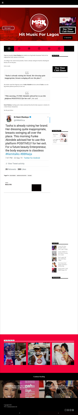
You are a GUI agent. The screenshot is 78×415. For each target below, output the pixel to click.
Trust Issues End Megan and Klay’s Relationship (62, 264)
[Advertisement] (60, 103)
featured (13, 175)
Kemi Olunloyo (21, 175)
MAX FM (8, 184)
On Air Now (67, 38)
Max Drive (55, 134)
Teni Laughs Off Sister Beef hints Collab (62, 259)
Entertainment (9, 344)
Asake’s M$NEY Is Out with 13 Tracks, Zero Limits (63, 253)
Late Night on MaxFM (56, 140)
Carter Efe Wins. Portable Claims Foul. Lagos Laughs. (63, 248)
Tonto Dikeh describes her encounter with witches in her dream (20, 387)
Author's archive (36, 187)
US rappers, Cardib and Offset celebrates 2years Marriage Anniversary (59, 387)
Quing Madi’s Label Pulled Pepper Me (63, 269)
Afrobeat (31, 344)
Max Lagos (8, 28)
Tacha (29, 175)
